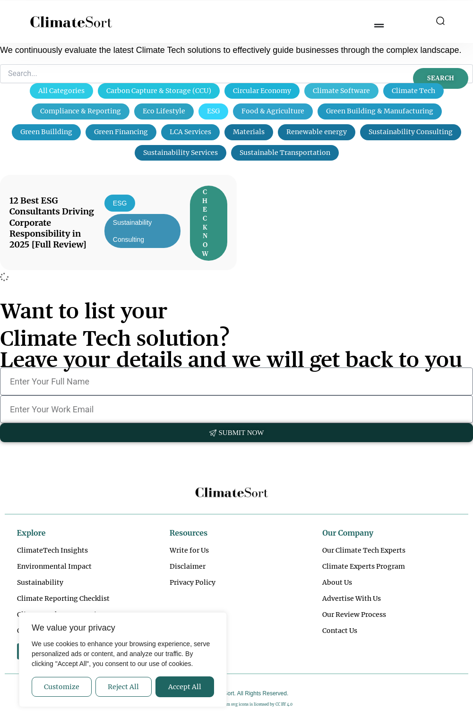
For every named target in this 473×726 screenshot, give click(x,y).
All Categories (61, 90)
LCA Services (190, 132)
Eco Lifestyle (164, 111)
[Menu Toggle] (379, 26)
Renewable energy (316, 132)
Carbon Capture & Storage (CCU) (158, 90)
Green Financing (121, 132)
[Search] (236, 73)
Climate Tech (413, 90)
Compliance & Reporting (80, 111)
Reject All (123, 687)
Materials (249, 132)
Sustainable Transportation (285, 152)
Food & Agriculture (272, 111)
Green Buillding (46, 132)
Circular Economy (262, 90)
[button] (440, 22)
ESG (213, 111)
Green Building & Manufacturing (379, 111)
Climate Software (341, 90)
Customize (61, 687)
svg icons (240, 704)
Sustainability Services (180, 152)
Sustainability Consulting (411, 132)
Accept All (184, 687)
